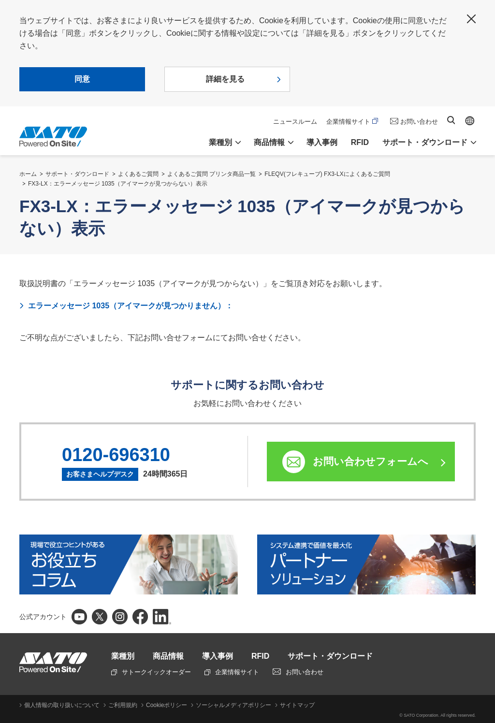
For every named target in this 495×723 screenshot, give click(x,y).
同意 (82, 79)
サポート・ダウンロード (77, 174)
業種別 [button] (220, 142)
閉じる (471, 18)
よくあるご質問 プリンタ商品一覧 (211, 174)
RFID (360, 142)
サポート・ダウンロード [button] (424, 142)
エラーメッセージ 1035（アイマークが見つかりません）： (130, 306)
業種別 (122, 656)
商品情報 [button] (269, 142)
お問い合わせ (419, 121)
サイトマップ (297, 705)
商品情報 (168, 656)
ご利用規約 (122, 705)
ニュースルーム (295, 121)
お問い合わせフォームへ (370, 461)
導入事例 (321, 142)
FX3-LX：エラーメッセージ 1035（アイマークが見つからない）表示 (117, 183)
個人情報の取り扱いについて (62, 705)
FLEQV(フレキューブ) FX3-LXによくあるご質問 (327, 174)
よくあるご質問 (138, 174)
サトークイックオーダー (151, 672)
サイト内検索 (451, 120)
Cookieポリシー (166, 705)
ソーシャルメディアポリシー (233, 705)
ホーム (28, 174)
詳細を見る (225, 79)
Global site (470, 121)
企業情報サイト (352, 121)
